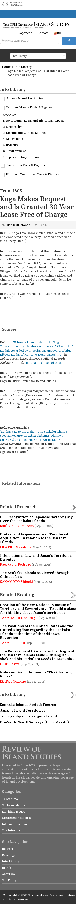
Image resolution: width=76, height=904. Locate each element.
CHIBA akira (10, 664)
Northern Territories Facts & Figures (30, 174)
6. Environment (14, 151)
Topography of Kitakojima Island (28, 716)
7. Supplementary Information (24, 157)
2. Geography (12, 126)
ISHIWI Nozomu (13, 681)
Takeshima (10, 799)
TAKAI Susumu (13, 643)
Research (8, 848)
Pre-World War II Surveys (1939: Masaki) (34, 722)
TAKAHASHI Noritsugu (19, 618)
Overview (10, 114)
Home (6, 67)
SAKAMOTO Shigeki (17, 582)
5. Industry (10, 145)
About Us (8, 874)
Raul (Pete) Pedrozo (16, 564)
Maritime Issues (13, 811)
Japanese (25, 33)
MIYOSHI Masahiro (15, 547)
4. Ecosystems (13, 138)
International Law (14, 824)
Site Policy (9, 880)
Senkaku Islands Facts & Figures (26, 107)
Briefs (6, 867)
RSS (58, 33)
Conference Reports (16, 817)
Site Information (14, 830)
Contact (42, 33)
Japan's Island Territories (22, 98)
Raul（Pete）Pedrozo (17, 526)
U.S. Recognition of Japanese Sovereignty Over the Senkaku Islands (36, 519)
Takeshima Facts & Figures (23, 165)
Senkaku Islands (18, 225)
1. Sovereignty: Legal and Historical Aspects (33, 120)
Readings (9, 855)
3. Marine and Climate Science (24, 132)
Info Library (23, 67)
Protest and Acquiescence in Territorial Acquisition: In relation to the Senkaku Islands (34, 538)
